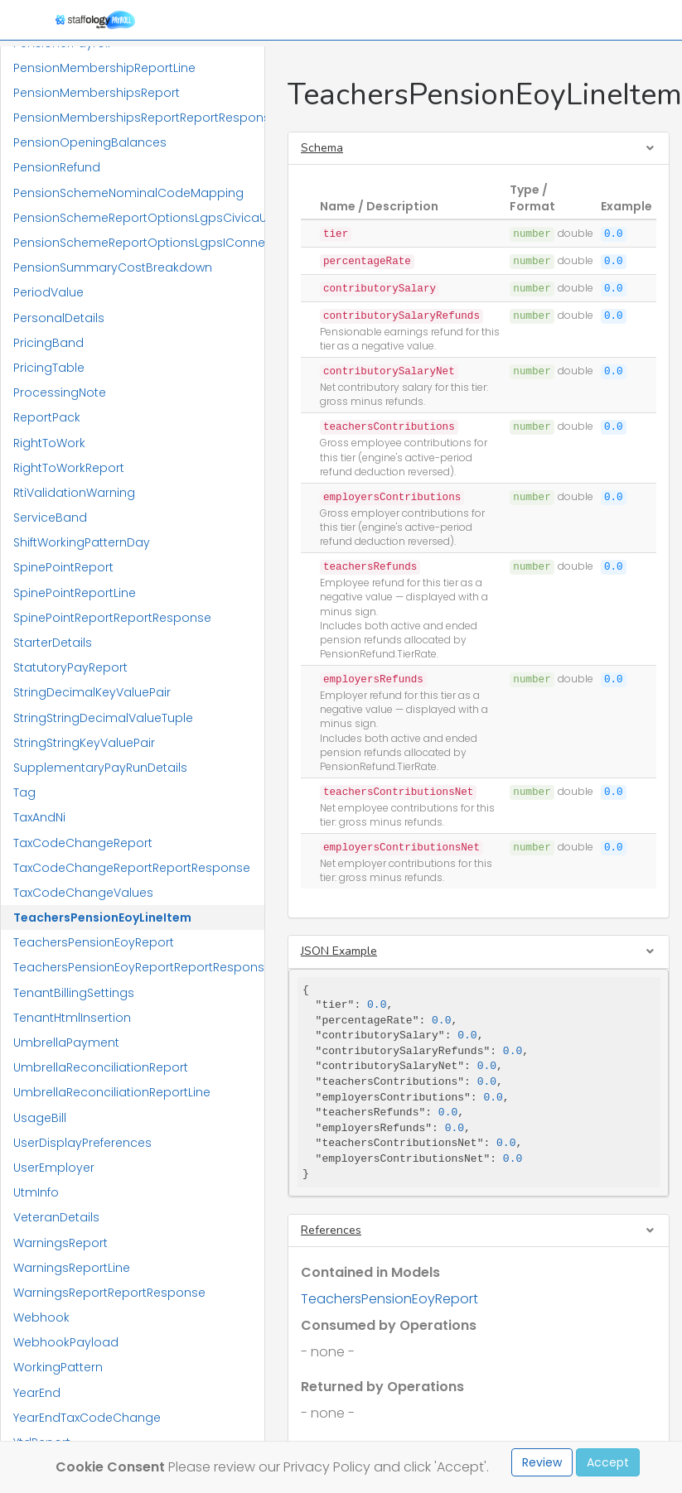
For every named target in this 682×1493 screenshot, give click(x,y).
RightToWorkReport (68, 468)
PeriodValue (48, 292)
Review (542, 1462)
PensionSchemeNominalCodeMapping (128, 193)
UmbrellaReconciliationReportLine (111, 1092)
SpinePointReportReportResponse (112, 617)
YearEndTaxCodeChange (87, 1417)
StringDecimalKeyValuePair (92, 692)
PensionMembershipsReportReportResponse (138, 117)
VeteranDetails (56, 1217)
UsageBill (39, 1118)
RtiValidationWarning (74, 492)
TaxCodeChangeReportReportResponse (131, 868)
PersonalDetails (58, 318)
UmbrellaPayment (66, 1042)
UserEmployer (53, 1167)
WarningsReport (60, 1243)
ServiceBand (50, 517)
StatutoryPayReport (70, 667)
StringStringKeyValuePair (84, 742)
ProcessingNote (59, 392)
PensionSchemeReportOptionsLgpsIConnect (138, 242)
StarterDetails (52, 642)
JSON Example (339, 951)
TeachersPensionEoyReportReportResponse (138, 967)
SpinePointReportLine (74, 593)
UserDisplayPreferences (82, 1142)
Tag (24, 792)
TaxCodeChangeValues (83, 892)
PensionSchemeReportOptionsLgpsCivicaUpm (138, 218)
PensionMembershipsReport (96, 92)
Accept (608, 1462)
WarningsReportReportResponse (109, 1292)
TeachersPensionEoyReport (93, 942)
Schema (322, 148)
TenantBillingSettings (73, 993)
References (331, 1230)
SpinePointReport (63, 567)
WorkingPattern (58, 1367)
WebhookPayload (66, 1342)
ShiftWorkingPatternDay (81, 542)
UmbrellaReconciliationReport (100, 1067)
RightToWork (49, 443)
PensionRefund (56, 167)
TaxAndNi (39, 817)
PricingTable (49, 367)
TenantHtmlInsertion (72, 1017)
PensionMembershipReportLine (104, 68)
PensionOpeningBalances (90, 142)
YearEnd (36, 1393)
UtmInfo (36, 1192)
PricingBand (48, 343)
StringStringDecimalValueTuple (103, 718)
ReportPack (46, 417)
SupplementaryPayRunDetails (100, 767)
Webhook (41, 1317)
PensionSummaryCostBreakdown (112, 267)
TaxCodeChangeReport (82, 843)
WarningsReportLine (71, 1267)
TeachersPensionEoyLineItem (102, 917)
